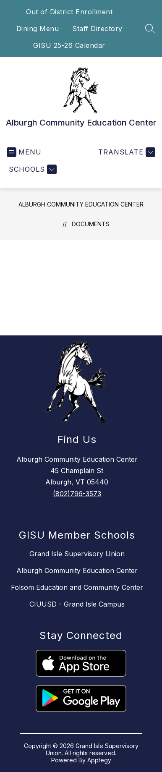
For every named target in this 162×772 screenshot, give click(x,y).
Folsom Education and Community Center (77, 587)
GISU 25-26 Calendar (69, 45)
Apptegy (99, 760)
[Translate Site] (125, 152)
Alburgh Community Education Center (81, 204)
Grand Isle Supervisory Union (77, 554)
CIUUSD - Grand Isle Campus (77, 604)
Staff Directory (97, 28)
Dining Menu (37, 28)
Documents (91, 224)
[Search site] (150, 29)
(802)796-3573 (77, 493)
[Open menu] (24, 152)
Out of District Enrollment (69, 12)
